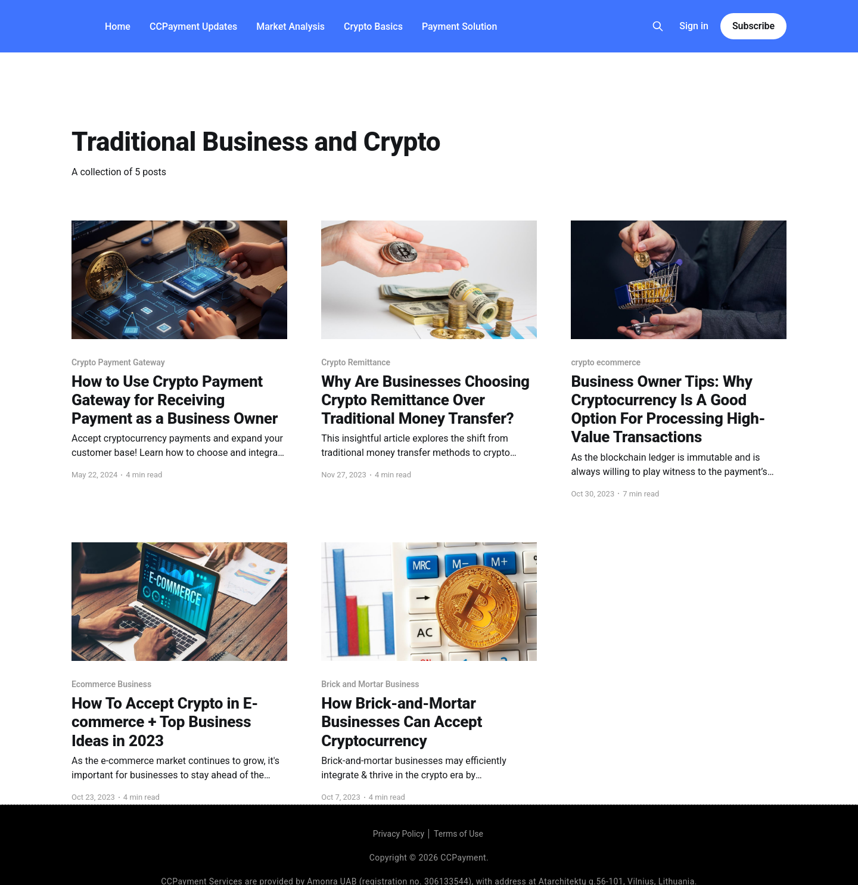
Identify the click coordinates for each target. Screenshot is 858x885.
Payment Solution (459, 26)
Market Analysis (290, 26)
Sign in (693, 26)
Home (117, 26)
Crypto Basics (373, 26)
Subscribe (753, 26)
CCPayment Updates (193, 26)
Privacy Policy (398, 834)
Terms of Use (458, 834)
